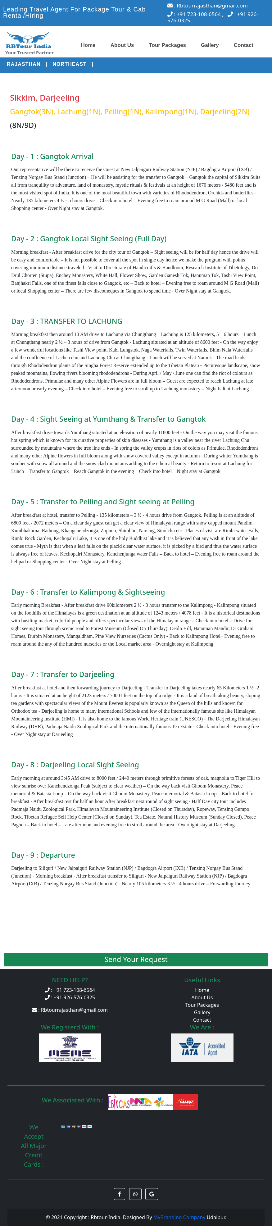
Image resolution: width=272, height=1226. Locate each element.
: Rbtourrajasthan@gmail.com (207, 5)
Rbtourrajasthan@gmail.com (74, 1009)
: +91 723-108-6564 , (196, 14)
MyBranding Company (180, 1217)
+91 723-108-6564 (74, 990)
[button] (119, 1194)
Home (88, 45)
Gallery (210, 45)
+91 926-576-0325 (74, 997)
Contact (243, 45)
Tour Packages (167, 45)
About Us (122, 45)
